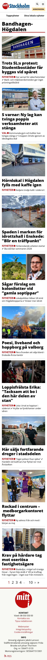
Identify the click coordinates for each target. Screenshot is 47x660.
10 (31, 582)
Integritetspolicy (23, 629)
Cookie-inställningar (23, 632)
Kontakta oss (23, 618)
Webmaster (23, 626)
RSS (8, 656)
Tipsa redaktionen (23, 621)
